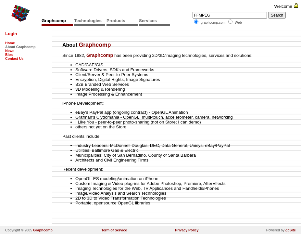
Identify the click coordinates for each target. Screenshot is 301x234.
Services (148, 20)
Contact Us (14, 58)
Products (116, 20)
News (9, 51)
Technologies (88, 20)
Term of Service (114, 230)
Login (11, 33)
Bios (9, 55)
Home (10, 43)
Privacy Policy (186, 230)
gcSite (290, 230)
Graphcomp (43, 230)
